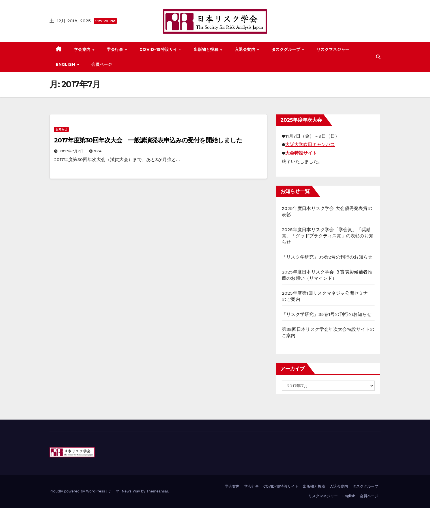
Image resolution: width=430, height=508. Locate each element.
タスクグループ (287, 49)
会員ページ (101, 64)
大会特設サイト (301, 153)
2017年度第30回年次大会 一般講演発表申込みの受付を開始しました (148, 140)
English (66, 64)
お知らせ (61, 129)
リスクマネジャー (333, 49)
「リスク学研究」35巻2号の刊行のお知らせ (327, 257)
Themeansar (157, 491)
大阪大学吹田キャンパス (310, 144)
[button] (378, 57)
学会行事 (115, 49)
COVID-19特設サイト (160, 49)
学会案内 (83, 49)
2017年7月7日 (72, 151)
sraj (96, 151)
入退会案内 (246, 49)
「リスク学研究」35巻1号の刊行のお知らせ (326, 314)
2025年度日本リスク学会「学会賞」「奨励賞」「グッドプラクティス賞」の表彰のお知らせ (327, 236)
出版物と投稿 (207, 49)
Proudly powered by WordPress (78, 491)
